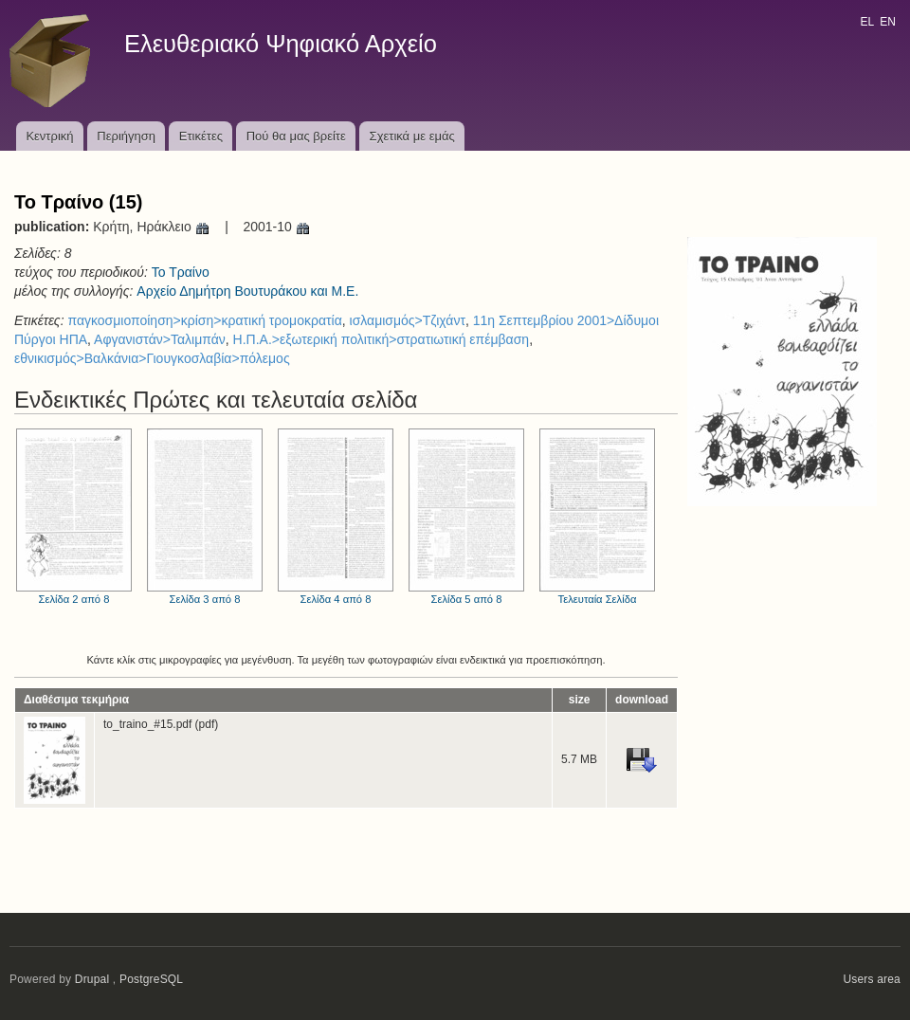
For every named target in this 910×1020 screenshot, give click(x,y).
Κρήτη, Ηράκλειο (151, 226)
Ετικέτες (201, 136)
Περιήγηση (126, 136)
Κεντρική (49, 136)
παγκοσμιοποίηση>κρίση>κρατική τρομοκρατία (204, 320)
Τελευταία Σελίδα (597, 516)
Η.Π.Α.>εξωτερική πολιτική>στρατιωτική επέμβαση (381, 339)
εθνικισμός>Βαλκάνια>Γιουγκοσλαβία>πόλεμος (152, 358)
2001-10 (276, 226)
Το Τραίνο (180, 272)
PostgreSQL (151, 979)
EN (888, 21)
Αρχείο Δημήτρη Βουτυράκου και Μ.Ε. (247, 291)
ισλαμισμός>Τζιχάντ (407, 320)
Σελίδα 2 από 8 (74, 516)
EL (866, 21)
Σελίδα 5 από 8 (466, 516)
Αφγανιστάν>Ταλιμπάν (160, 339)
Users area (872, 979)
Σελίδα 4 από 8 (335, 516)
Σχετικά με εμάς (412, 136)
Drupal (92, 979)
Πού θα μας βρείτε (296, 136)
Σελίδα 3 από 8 (205, 516)
